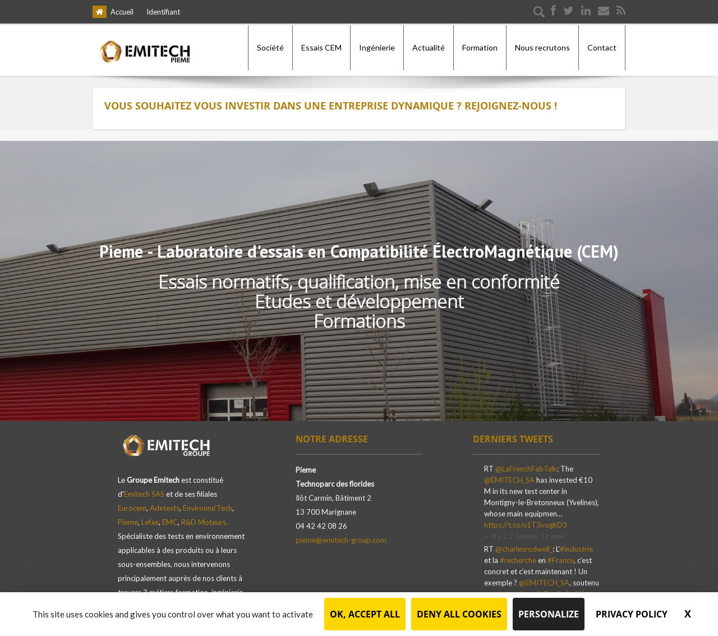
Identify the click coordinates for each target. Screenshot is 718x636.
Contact (601, 47)
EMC (170, 516)
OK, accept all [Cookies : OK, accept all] (365, 614)
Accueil (122, 11)
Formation (480, 47)
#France (560, 558)
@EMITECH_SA (509, 477)
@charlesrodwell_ (524, 547)
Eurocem (132, 502)
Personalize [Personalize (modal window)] (548, 614)
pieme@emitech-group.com (341, 537)
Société (270, 47)
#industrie (576, 547)
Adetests (165, 502)
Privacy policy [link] (632, 614)
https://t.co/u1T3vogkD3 (525, 522)
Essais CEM (321, 47)
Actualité (428, 47)
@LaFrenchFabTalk (526, 466)
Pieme (128, 516)
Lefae (150, 516)
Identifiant (163, 11)
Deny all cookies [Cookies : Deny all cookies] (459, 614)
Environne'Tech (207, 502)
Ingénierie (377, 47)
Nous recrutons (542, 47)
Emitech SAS (144, 488)
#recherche (518, 558)
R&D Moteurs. (204, 516)
